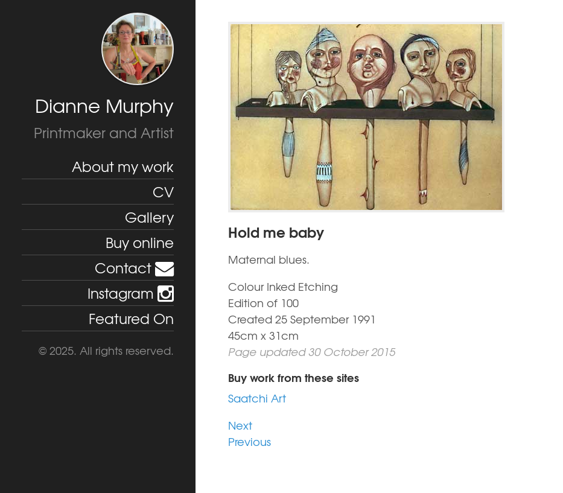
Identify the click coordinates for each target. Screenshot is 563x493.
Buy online (140, 242)
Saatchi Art (257, 398)
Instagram (130, 292)
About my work (123, 166)
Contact (134, 267)
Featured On (131, 318)
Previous (249, 441)
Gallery (149, 216)
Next (240, 425)
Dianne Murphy (104, 105)
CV (163, 191)
